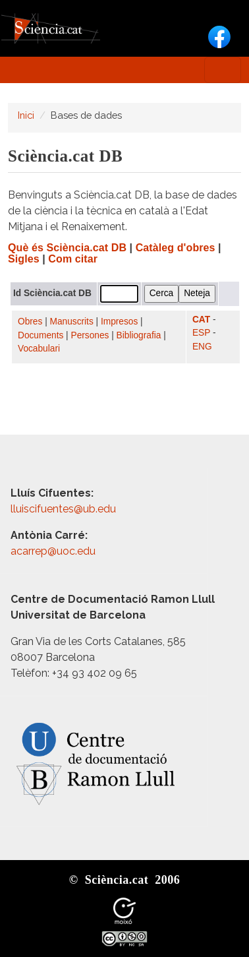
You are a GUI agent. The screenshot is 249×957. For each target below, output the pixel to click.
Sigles (24, 258)
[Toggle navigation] (222, 70)
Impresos (119, 321)
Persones (90, 335)
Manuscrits (72, 321)
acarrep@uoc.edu (53, 551)
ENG (202, 347)
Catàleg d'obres (175, 247)
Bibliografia (139, 335)
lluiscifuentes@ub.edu (65, 509)
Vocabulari (39, 349)
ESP (201, 333)
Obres (30, 321)
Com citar (72, 258)
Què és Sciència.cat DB (67, 247)
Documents (40, 335)
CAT (201, 319)
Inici (26, 115)
